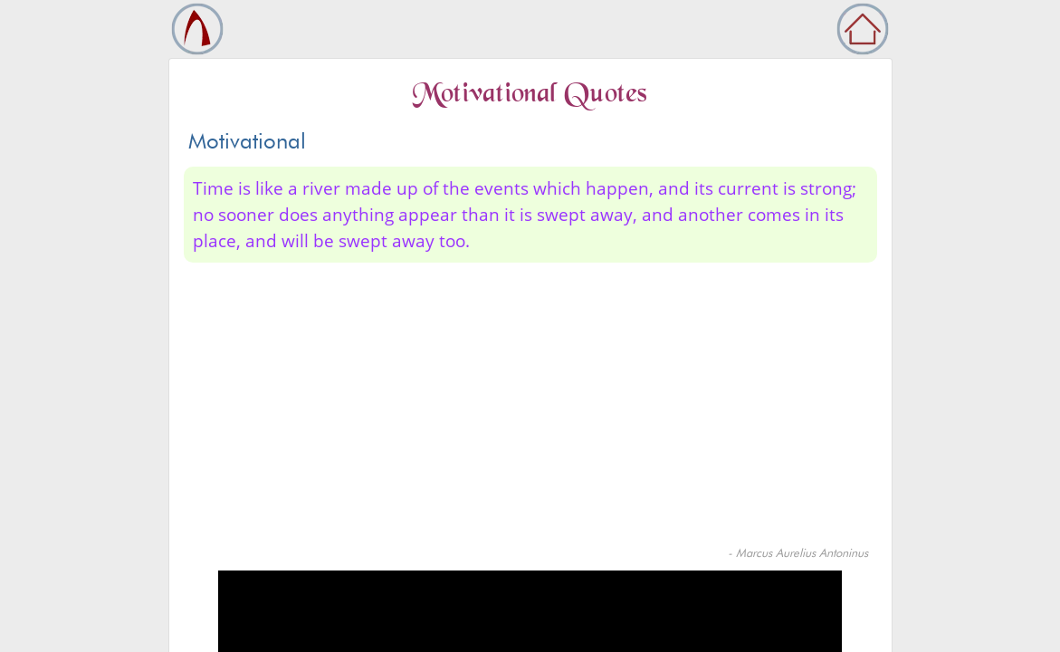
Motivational (247, 141)
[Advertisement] (530, 408)
